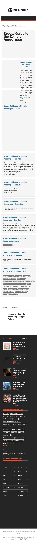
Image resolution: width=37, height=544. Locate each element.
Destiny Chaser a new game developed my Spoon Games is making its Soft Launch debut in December (20, 398)
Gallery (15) (6, 307)
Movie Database (11, 25)
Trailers (5, 467)
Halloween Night (12, 289)
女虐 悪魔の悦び (7, 294)
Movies (5, 463)
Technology (21, 491)
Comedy (5, 245)
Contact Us (5, 451)
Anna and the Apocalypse (9, 278)
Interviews (20, 487)
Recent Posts (8, 338)
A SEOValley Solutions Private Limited (26, 531)
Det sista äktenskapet (8, 291)
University (20, 495)
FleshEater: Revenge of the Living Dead (12, 286)
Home (3, 25)
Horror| (14, 174)
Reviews (20, 467)
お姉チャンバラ (21, 278)
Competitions (6, 487)
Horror (10, 245)
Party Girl (15, 294)
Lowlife (5, 289)
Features (20, 471)
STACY (28, 284)
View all (23, 338)
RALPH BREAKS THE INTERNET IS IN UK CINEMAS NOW (19, 384)
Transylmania (26, 276)
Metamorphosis (26, 281)
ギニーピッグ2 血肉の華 (21, 291)
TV (3, 471)
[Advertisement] (16, 513)
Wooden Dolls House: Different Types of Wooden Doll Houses (19, 344)
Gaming (14, 348)
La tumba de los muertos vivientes (17, 284)
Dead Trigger (19, 276)
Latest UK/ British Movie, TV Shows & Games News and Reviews (17, 537)
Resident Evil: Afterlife (23, 289)
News (14, 362)
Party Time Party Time (8, 276)
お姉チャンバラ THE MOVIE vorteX (12, 281)
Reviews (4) (15, 307)
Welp (32, 281)
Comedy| (10, 174)
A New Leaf (26, 286)
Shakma (5, 284)
